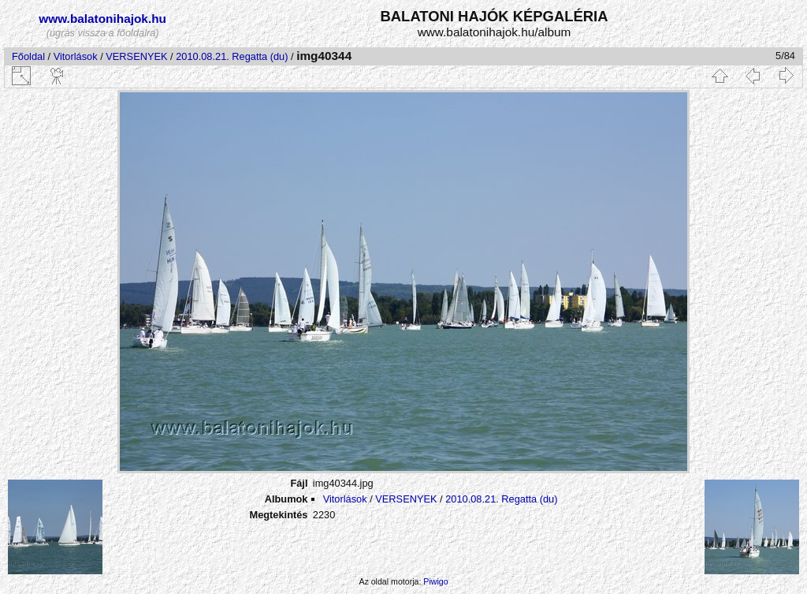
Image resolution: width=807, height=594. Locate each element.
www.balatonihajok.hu (102, 18)
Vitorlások (76, 56)
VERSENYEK (136, 56)
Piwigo (435, 581)
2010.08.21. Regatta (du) (232, 56)
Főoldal (28, 56)
